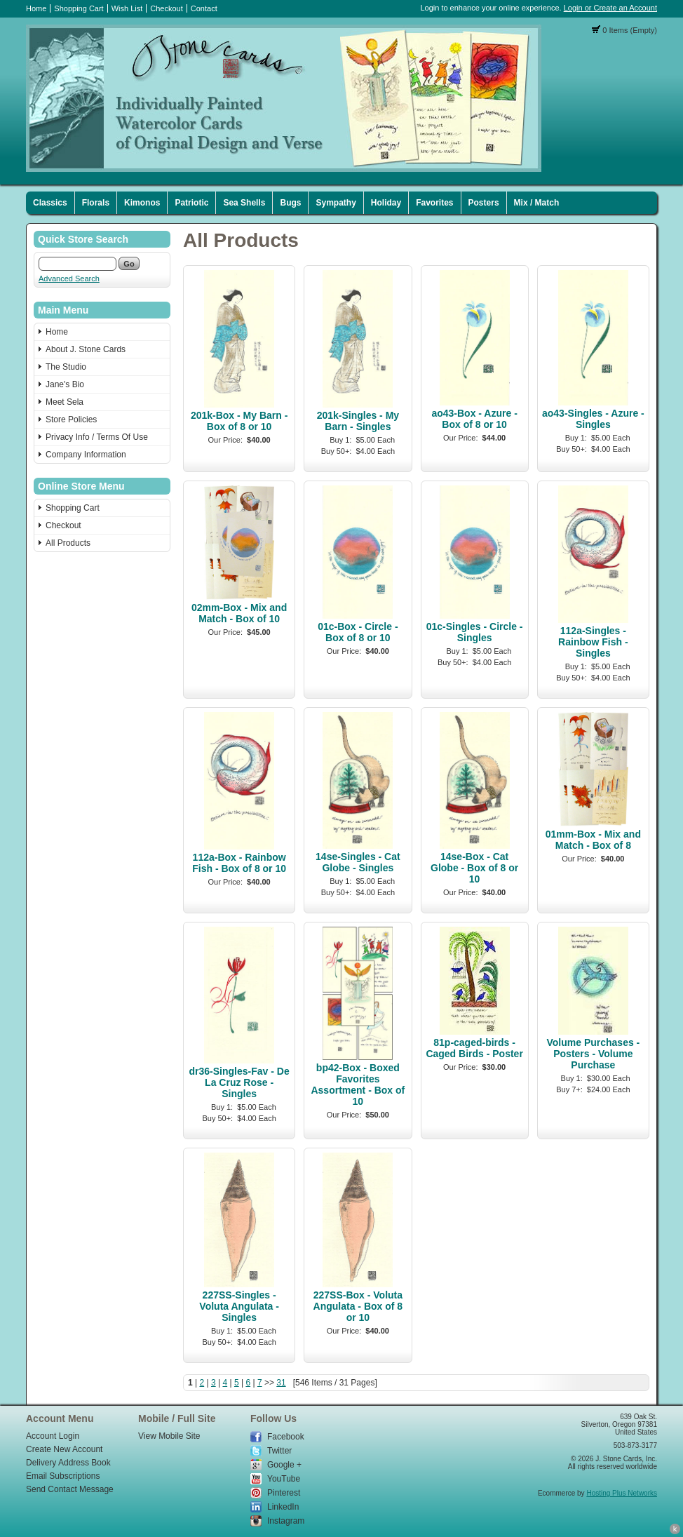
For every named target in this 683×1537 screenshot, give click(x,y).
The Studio (66, 367)
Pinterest (283, 1493)
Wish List (127, 8)
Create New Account (64, 1449)
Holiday (386, 203)
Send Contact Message (70, 1489)
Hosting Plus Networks (621, 1493)
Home (36, 8)
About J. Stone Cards (86, 349)
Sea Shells (244, 203)
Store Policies (71, 419)
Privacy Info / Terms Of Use (97, 437)
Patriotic (191, 203)
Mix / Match (537, 203)
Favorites (434, 203)
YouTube (283, 1479)
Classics (50, 203)
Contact (204, 8)
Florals (95, 203)
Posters (483, 203)
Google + (284, 1465)
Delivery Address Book (68, 1463)
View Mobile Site (169, 1436)
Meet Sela (64, 402)
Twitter (279, 1451)
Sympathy (336, 203)
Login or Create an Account (610, 8)
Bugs (290, 203)
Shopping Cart (78, 8)
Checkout (166, 8)
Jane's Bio (65, 384)
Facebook (285, 1437)
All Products (68, 543)
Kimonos (142, 203)
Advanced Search (69, 278)
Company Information (86, 454)
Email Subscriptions (63, 1476)
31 (280, 1383)
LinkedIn (283, 1507)
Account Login (52, 1436)
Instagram (285, 1521)
